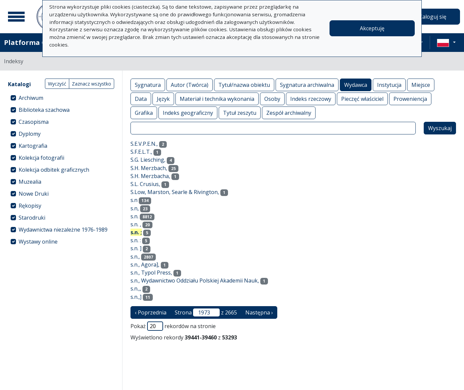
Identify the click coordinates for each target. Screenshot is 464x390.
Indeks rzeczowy (310, 98)
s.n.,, (135, 288)
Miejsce (420, 85)
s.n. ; (136, 232)
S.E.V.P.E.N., (144, 143)
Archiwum (31, 97)
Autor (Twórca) (189, 85)
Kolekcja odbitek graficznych (54, 169)
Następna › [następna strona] (259, 312)
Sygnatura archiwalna (307, 85)
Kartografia (33, 145)
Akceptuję (372, 28)
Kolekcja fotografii (41, 157)
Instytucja (389, 85)
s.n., (135, 256)
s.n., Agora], (144, 264)
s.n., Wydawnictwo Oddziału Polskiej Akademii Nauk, (194, 280)
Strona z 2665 (206, 312)
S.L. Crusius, (145, 184)
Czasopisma (34, 121)
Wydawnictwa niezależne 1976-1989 (63, 229)
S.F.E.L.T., (141, 151)
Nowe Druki (34, 193)
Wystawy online (38, 241)
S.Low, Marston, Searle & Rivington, (174, 192)
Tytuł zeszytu (239, 112)
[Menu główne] (16, 17)
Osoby (272, 98)
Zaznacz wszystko (91, 84)
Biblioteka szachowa (44, 109)
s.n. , (135, 224)
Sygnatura (148, 85)
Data (141, 98)
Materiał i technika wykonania (217, 98)
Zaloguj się (432, 16)
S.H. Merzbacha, (150, 176)
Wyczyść (57, 84)
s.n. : (135, 240)
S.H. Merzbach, (148, 168)
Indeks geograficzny (188, 112)
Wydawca (355, 85)
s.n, (134, 208)
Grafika (144, 112)
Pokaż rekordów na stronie (173, 326)
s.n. (134, 216)
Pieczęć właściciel (362, 98)
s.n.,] (135, 296)
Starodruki (32, 217)
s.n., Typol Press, (151, 272)
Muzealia (30, 181)
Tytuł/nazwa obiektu (244, 85)
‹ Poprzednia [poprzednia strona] (150, 312)
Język (163, 98)
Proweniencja (410, 98)
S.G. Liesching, (147, 159)
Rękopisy (30, 205)
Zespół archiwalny (288, 112)
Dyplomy (30, 133)
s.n (133, 200)
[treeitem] (61, 97)
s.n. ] (135, 248)
